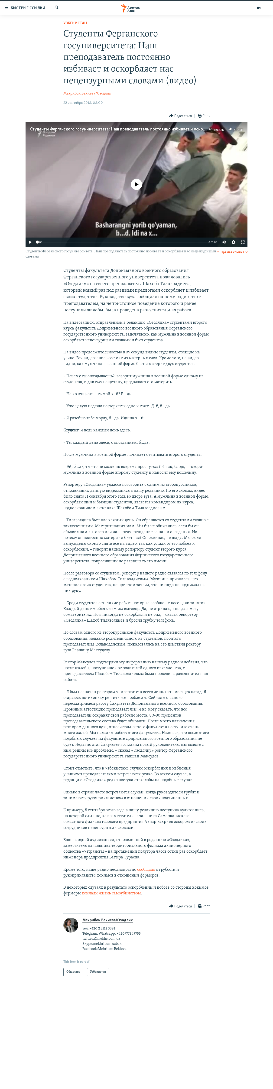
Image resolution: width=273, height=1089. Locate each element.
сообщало (146, 869)
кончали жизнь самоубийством (111, 893)
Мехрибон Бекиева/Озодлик (87, 93)
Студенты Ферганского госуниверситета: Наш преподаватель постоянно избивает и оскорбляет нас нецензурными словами (150, 129)
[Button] (180, 116)
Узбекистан (75, 23)
